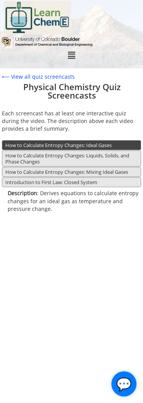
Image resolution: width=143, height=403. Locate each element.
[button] (71, 55)
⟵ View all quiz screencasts (38, 76)
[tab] (71, 145)
